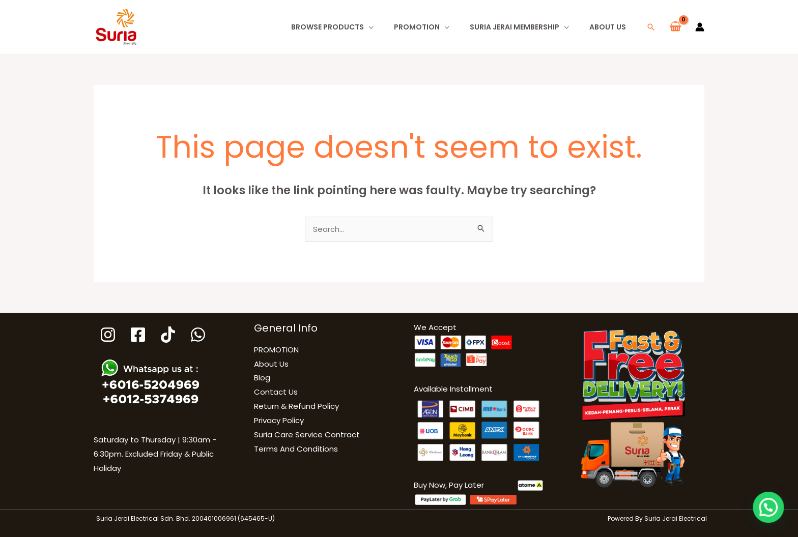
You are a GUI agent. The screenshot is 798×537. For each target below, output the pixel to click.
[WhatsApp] (198, 334)
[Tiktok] (168, 334)
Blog (262, 377)
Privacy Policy (279, 420)
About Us (607, 27)
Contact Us (276, 391)
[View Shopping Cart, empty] (675, 27)
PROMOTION (417, 27)
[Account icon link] (699, 27)
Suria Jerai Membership (514, 27)
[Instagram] (108, 334)
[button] (651, 27)
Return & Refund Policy (296, 406)
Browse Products (327, 27)
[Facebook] (138, 334)
